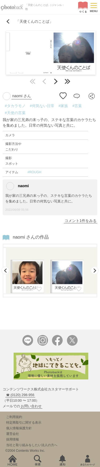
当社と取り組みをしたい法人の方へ (31, 445)
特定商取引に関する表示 (23, 422)
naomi (17, 186)
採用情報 (12, 439)
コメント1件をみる (81, 221)
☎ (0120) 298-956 (20, 395)
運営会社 (12, 434)
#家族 (63, 106)
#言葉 (77, 106)
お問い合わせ (31, 406)
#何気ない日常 (42, 106)
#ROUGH (34, 172)
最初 (32, 81)
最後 (67, 81)
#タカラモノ (15, 106)
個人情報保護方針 (19, 428)
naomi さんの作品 (31, 237)
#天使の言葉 (15, 113)
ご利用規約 (14, 417)
